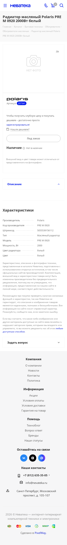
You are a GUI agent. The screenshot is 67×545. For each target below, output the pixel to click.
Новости (33, 370)
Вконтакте (23, 458)
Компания (33, 359)
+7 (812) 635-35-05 (35, 475)
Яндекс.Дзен (32, 458)
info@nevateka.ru (36, 483)
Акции (33, 395)
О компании (33, 365)
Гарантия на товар (33, 410)
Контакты (33, 375)
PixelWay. (41, 533)
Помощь (33, 419)
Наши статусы (33, 440)
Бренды (33, 435)
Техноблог (33, 425)
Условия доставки (33, 405)
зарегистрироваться (17, 124)
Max (41, 458)
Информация (33, 389)
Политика (33, 380)
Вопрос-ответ (33, 430)
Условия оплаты (33, 400)
